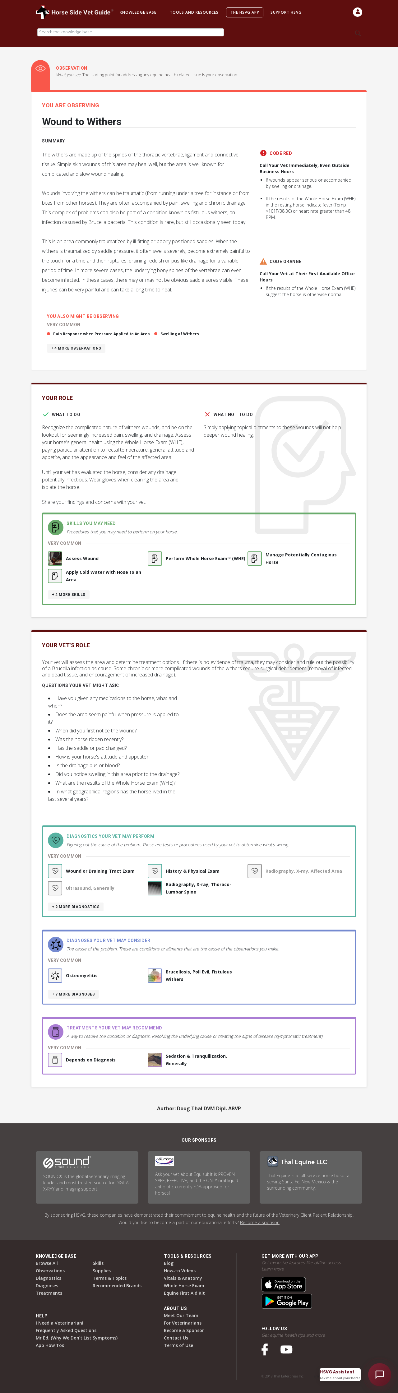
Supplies (102, 1271)
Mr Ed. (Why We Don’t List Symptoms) (77, 1338)
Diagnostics (48, 1278)
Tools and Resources (194, 12)
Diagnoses (47, 1286)
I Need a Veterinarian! (59, 1323)
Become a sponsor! (260, 1222)
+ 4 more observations (76, 348)
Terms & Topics (110, 1278)
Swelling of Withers (179, 334)
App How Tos (50, 1345)
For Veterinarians (182, 1323)
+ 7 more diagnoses (73, 994)
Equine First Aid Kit (184, 1293)
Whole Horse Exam (184, 1286)
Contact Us (176, 1338)
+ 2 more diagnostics (76, 907)
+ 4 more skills (69, 594)
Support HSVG (286, 12)
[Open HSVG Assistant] (379, 1374)
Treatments (49, 1293)
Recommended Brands (117, 1286)
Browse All (47, 1263)
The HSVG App (244, 12)
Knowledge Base (138, 12)
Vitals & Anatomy (183, 1278)
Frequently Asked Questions (66, 1330)
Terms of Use (178, 1345)
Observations (50, 1271)
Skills (98, 1263)
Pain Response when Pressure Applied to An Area (101, 334)
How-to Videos (180, 1271)
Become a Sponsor (184, 1330)
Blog (169, 1263)
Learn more (272, 1269)
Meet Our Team (181, 1315)
